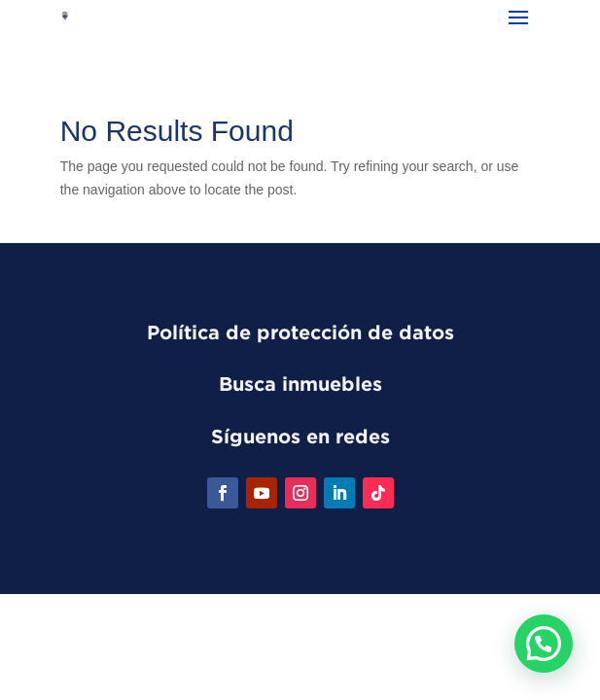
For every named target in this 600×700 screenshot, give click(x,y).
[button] (543, 643)
